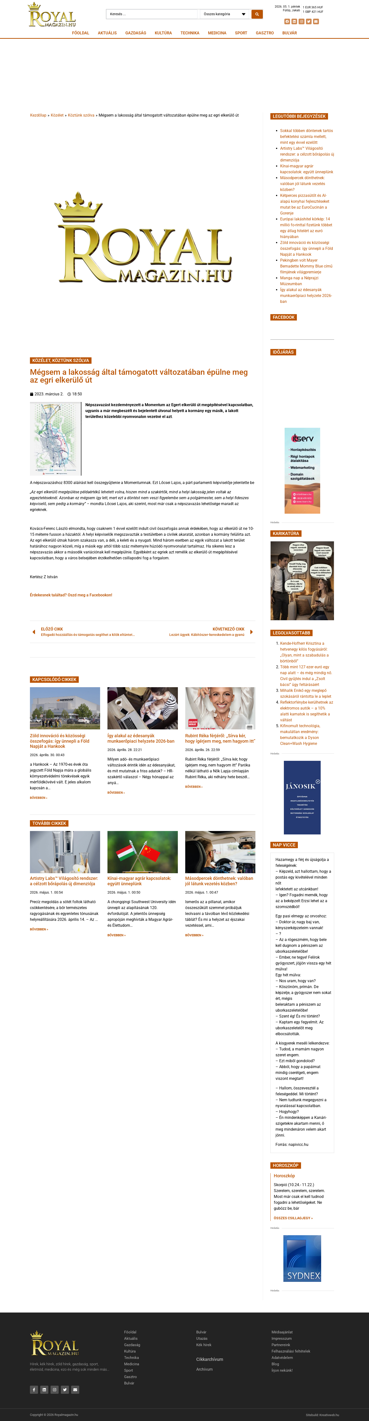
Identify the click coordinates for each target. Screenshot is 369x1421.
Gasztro (265, 33)
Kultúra (163, 33)
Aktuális (107, 33)
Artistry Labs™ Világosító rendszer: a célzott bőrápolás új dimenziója (64, 881)
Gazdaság (135, 33)
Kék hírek (203, 1345)
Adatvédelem (282, 1357)
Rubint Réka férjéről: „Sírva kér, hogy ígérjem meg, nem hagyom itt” (220, 738)
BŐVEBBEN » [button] (38, 797)
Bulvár (289, 33)
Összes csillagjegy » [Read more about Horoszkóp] (293, 1218)
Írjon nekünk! (282, 1370)
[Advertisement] (184, 75)
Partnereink (281, 1345)
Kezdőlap (38, 115)
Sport (241, 33)
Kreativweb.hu (329, 1415)
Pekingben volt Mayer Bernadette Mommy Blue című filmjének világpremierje (306, 266)
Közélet (57, 115)
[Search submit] (257, 14)
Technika (190, 33)
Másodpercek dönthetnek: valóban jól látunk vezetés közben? (219, 881)
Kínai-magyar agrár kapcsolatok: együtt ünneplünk (139, 881)
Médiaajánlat (282, 1332)
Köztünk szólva (81, 115)
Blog (275, 1364)
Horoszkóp (284, 1175)
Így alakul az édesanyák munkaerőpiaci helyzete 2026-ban (140, 738)
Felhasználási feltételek (291, 1351)
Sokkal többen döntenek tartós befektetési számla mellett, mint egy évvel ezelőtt (306, 136)
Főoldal (80, 33)
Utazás (202, 1338)
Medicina (217, 33)
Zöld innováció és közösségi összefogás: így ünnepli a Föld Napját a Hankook (59, 741)
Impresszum (282, 1338)
